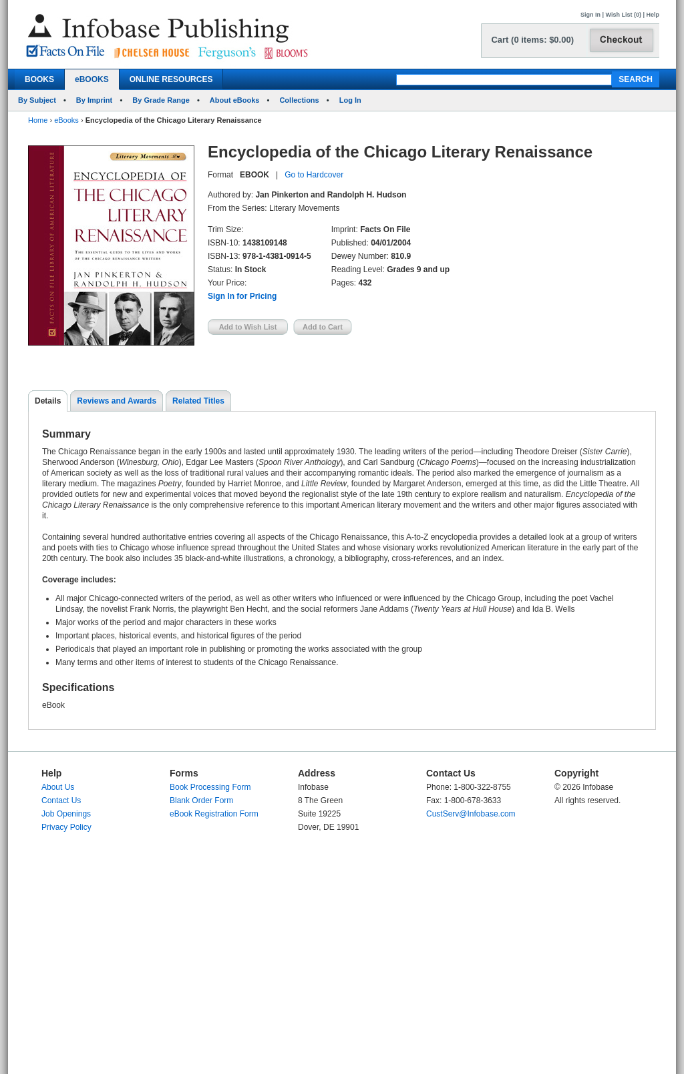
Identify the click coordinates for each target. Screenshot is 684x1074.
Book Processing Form (210, 787)
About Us (57, 787)
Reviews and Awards (116, 401)
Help (652, 14)
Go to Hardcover (314, 174)
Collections (299, 100)
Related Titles (198, 401)
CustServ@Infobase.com (471, 814)
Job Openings (66, 814)
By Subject (37, 100)
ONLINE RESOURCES (171, 79)
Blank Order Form (201, 800)
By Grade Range (161, 100)
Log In (350, 100)
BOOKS (39, 79)
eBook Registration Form (214, 814)
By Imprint (94, 100)
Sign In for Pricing (242, 296)
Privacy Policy (66, 827)
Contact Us (61, 800)
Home (37, 120)
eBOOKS (92, 79)
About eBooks (235, 100)
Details (48, 401)
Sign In (590, 14)
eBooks (66, 120)
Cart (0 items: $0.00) (532, 40)
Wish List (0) (623, 14)
